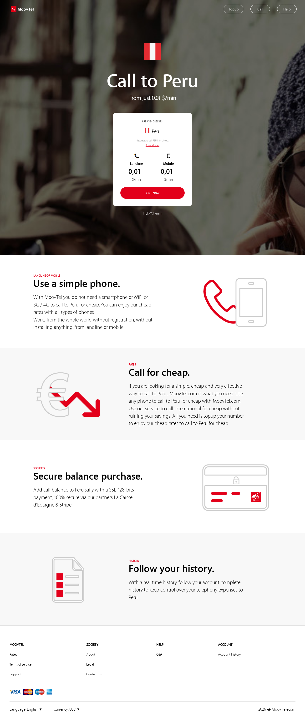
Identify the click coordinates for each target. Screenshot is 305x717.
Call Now (152, 193)
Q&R (159, 654)
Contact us (94, 674)
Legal (90, 664)
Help (287, 9)
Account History (229, 654)
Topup (234, 9)
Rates (13, 654)
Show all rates (152, 145)
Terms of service (20, 664)
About (90, 654)
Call (260, 9)
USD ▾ (66, 709)
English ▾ (26, 709)
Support (15, 674)
